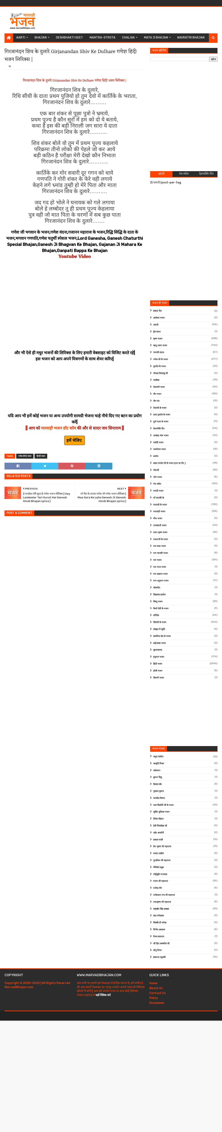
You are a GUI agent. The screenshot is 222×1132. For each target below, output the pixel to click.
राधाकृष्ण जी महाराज (162, 902)
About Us (156, 988)
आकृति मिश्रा (158, 763)
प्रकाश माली (158, 839)
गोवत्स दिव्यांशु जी (160, 373)
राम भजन (157, 560)
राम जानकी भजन (160, 553)
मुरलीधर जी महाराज (161, 860)
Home (153, 983)
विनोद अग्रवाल (159, 929)
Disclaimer (156, 1003)
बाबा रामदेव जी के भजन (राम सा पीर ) (169, 463)
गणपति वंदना (158, 352)
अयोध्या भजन (158, 318)
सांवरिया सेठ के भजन (162, 636)
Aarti (20, 37)
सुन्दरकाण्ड (157, 650)
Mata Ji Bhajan (156, 37)
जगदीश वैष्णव (159, 798)
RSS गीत (157, 311)
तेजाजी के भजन (159, 408)
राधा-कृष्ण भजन (160, 532)
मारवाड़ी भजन (159, 511)
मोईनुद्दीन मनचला (160, 874)
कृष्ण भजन (157, 338)
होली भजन (157, 670)
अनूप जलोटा (158, 756)
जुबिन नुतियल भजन (161, 812)
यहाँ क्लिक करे (103, 995)
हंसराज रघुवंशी (159, 957)
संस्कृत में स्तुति (159, 629)
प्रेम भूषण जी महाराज (162, 846)
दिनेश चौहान (158, 819)
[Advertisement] (142, 20)
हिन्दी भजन (41, 456)
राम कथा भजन (159, 546)
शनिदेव (156, 615)
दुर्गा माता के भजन (160, 421)
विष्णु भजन (157, 601)
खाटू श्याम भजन (160, 345)
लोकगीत (156, 587)
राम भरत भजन (159, 567)
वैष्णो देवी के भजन (160, 608)
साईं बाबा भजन (159, 643)
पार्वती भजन (158, 442)
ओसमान (156, 770)
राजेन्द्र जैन (157, 888)
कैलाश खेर (157, 784)
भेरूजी (156, 470)
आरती (155, 324)
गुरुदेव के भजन (159, 366)
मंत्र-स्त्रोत (157, 484)
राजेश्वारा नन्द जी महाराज (164, 895)
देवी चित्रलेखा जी (160, 825)
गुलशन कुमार (158, 791)
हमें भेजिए (75, 440)
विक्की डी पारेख (159, 922)
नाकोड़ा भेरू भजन (160, 435)
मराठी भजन (158, 491)
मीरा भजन (157, 518)
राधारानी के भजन (160, 539)
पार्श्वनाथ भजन (159, 449)
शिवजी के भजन (159, 622)
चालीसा (156, 380)
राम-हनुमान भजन (160, 580)
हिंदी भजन (157, 664)
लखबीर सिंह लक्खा (161, 909)
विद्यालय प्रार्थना (159, 594)
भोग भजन (157, 477)
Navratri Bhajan (191, 37)
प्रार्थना (155, 456)
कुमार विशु (157, 777)
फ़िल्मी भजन (158, 677)
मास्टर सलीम (158, 853)
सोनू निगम (157, 950)
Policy (153, 998)
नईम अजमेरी (158, 832)
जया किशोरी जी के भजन (163, 805)
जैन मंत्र (156, 401)
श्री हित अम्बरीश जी (161, 943)
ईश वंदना (157, 331)
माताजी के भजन (160, 504)
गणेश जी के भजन (24, 456)
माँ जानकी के (158, 497)
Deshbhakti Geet (69, 37)
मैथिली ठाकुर (158, 867)
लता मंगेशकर (158, 915)
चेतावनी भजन (159, 387)
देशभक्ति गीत (158, 428)
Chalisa (128, 37)
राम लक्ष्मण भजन (160, 574)
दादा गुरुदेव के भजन (161, 414)
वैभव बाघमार (158, 936)
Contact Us (157, 993)
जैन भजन (157, 394)
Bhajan (41, 37)
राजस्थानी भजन (159, 525)
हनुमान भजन (158, 657)
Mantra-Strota (102, 37)
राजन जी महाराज (160, 881)
